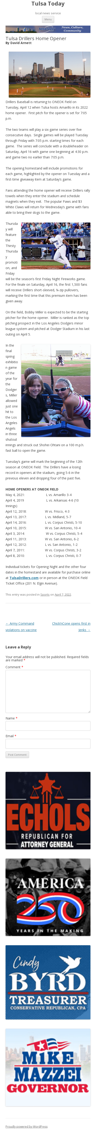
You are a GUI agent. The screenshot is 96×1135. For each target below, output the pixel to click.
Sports (45, 594)
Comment (14, 667)
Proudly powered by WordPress (27, 1127)
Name (12, 718)
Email (11, 736)
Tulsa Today (48, 3)
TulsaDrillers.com (24, 578)
